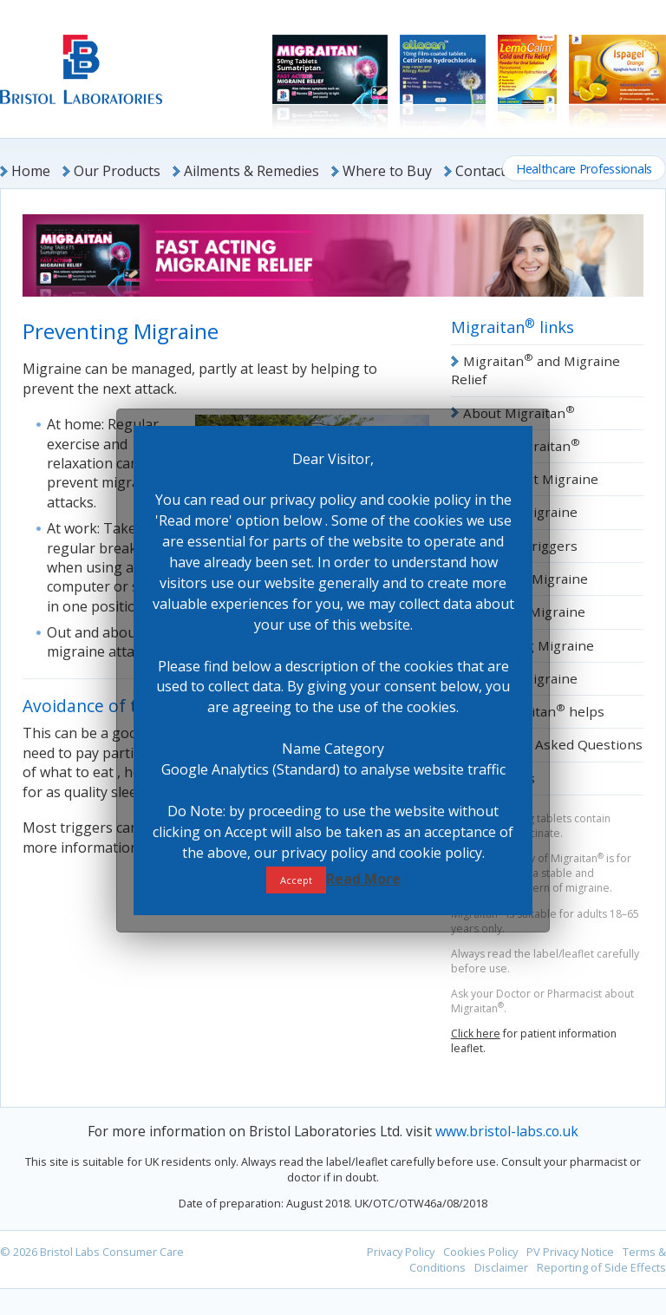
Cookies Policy (480, 1251)
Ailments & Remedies (251, 170)
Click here (475, 1033)
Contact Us (490, 170)
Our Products (117, 170)
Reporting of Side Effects (601, 1267)
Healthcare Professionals (584, 168)
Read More (363, 878)
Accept (296, 879)
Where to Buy (387, 170)
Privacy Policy (400, 1251)
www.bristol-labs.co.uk (506, 1131)
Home (30, 170)
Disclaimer (501, 1267)
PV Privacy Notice (570, 1251)
